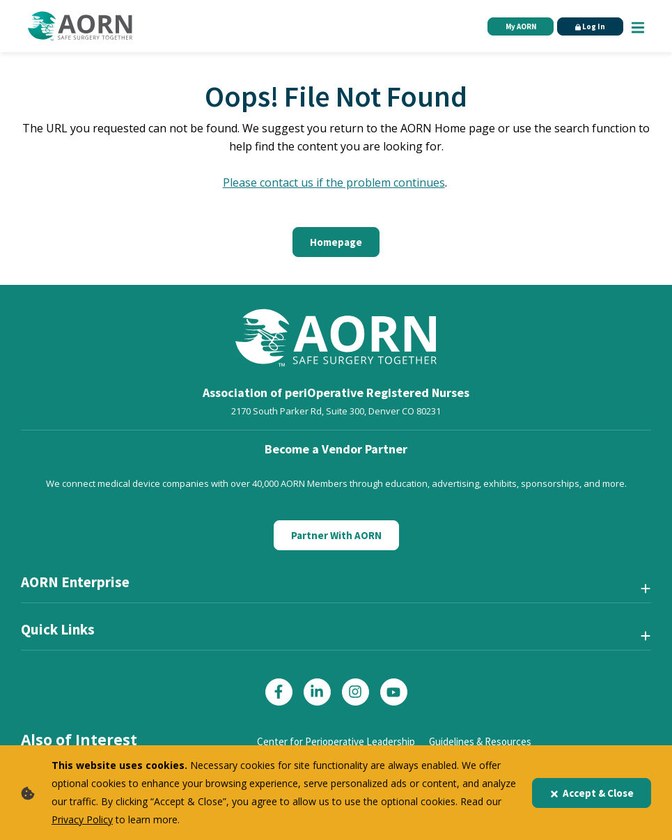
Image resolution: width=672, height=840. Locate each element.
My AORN (521, 26)
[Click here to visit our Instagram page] (355, 692)
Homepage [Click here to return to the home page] (336, 242)
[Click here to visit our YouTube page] (393, 692)
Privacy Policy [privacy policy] (82, 819)
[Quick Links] (336, 635)
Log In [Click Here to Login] (590, 26)
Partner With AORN (336, 535)
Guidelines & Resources (480, 741)
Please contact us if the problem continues (334, 182)
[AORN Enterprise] (336, 588)
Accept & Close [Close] (591, 793)
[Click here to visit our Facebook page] (278, 692)
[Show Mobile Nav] (638, 25)
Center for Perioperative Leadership (336, 741)
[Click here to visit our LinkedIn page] (317, 692)
